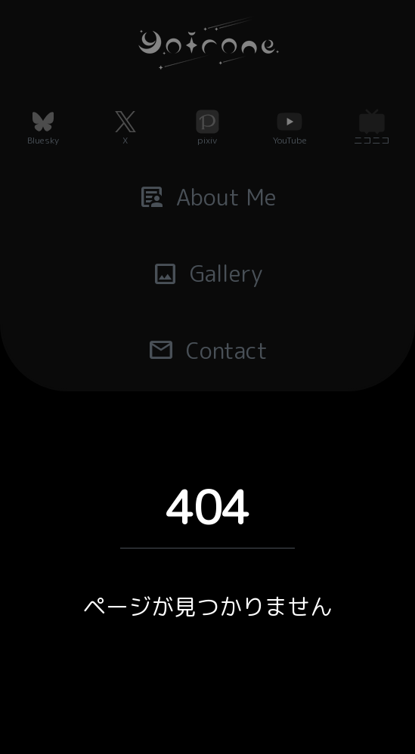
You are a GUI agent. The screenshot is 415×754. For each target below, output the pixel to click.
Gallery (208, 273)
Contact (207, 349)
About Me (207, 196)
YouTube (290, 140)
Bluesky (43, 140)
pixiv (207, 140)
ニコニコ (372, 140)
